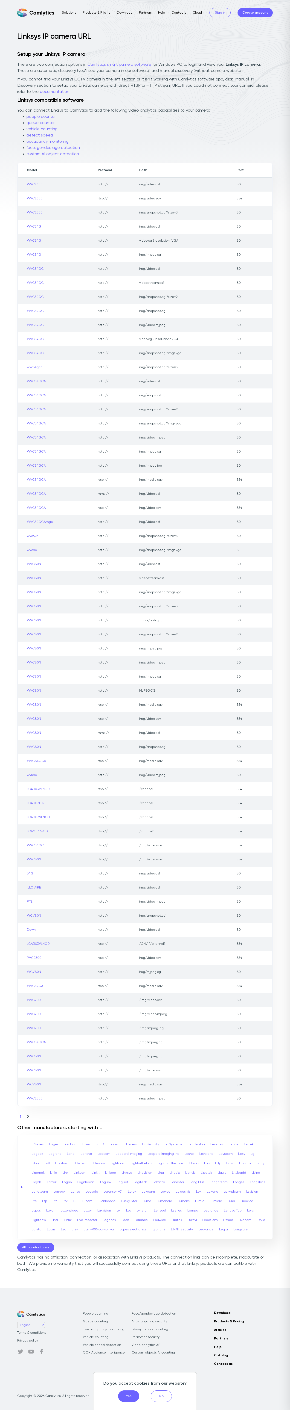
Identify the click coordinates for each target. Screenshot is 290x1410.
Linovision (144, 1172)
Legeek (37, 1153)
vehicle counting (42, 129)
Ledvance (206, 1229)
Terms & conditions (31, 1332)
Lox (198, 1191)
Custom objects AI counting (153, 1352)
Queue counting (95, 1321)
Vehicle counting (95, 1337)
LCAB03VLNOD (38, 789)
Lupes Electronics (133, 1229)
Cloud (197, 12)
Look (125, 1220)
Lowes (165, 1191)
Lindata (245, 1163)
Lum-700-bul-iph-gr (99, 1229)
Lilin (207, 1163)
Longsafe (240, 1229)
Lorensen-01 (113, 1191)
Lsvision (252, 1191)
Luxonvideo (69, 1210)
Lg (252, 1153)
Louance (141, 1220)
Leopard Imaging (129, 1153)
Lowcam (148, 1191)
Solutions (69, 12)
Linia (53, 1172)
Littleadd (239, 1172)
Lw (118, 1210)
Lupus (36, 1210)
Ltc (34, 1201)
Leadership (196, 1144)
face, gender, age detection (53, 148)
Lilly (217, 1163)
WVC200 (34, 1000)
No (161, 1396)
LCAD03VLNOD (38, 817)
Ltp (44, 1201)
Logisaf (122, 1182)
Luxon (50, 1210)
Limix (230, 1163)
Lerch (251, 1210)
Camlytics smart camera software (119, 64)
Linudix (174, 1172)
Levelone (206, 1153)
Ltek (75, 1229)
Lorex (132, 1191)
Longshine (258, 1182)
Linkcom (80, 1172)
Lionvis (190, 1172)
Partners (145, 12)
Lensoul (160, 1210)
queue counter (40, 123)
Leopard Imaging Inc (163, 1153)
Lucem (87, 1201)
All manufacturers (35, 1247)
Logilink (105, 1182)
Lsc (63, 1229)
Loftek (52, 1182)
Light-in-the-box (170, 1163)
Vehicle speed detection (102, 1345)
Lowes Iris (183, 1191)
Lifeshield (62, 1163)
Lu (74, 1201)
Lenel (71, 1153)
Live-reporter (87, 1220)
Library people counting (150, 1329)
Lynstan (142, 1210)
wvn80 (32, 775)
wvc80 (32, 550)
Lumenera (164, 1201)
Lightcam (118, 1163)
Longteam (40, 1191)
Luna (231, 1201)
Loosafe (92, 1191)
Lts (55, 1201)
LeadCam (210, 1220)
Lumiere (216, 1201)
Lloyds (36, 1182)
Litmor (228, 1220)
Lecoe (233, 1144)
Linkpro (110, 1172)
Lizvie (261, 1220)
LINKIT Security (182, 1229)
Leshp (189, 1153)
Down (31, 929)
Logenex (109, 1220)
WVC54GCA (36, 381)
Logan (67, 1182)
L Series (38, 1144)
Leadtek (216, 1144)
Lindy (260, 1163)
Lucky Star (129, 1201)
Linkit (96, 1172)
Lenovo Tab (233, 1210)
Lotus (51, 1229)
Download (125, 12)
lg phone (158, 1229)
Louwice (159, 1220)
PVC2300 (34, 958)
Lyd (128, 1210)
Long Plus (197, 1182)
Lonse (75, 1191)
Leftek (249, 1144)
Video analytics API (146, 1345)
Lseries (176, 1210)
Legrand (55, 1153)
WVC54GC (35, 268)
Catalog (221, 1355)
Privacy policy (27, 1340)
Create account (255, 12)
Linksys (127, 1172)
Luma (147, 1201)
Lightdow (39, 1220)
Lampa (192, 1210)
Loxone (212, 1191)
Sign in (220, 12)
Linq (161, 1172)
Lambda (70, 1144)
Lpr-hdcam (232, 1191)
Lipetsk (206, 1172)
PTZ (29, 901)
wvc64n (32, 536)
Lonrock (59, 1191)
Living (256, 1172)
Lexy (241, 1153)
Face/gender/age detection (154, 1313)
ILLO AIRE (34, 887)
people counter (41, 117)
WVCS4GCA (36, 761)
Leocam (104, 1153)
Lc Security (150, 1144)
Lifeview (99, 1163)
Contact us (223, 1364)
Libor (35, 1163)
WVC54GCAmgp (40, 522)
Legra (223, 1229)
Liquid (222, 1172)
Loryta (36, 1229)
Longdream (219, 1182)
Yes (128, 1396)
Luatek (176, 1220)
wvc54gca (35, 367)
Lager (53, 1144)
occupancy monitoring (47, 141)
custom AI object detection (52, 154)
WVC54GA (35, 986)
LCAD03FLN (35, 803)
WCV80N (34, 915)
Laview (131, 1144)
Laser (86, 1144)
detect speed (39, 135)
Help (161, 12)
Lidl (47, 1163)
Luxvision (104, 1210)
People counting (95, 1313)
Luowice (247, 1201)
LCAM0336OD (37, 831)
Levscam (226, 1153)
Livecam (244, 1220)
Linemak (38, 1172)
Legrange (211, 1210)
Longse (238, 1182)
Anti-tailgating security (149, 1321)
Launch (115, 1144)
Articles (220, 1330)
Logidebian (86, 1182)
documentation (54, 92)
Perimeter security (146, 1337)
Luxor (88, 1210)
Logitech (140, 1182)
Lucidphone (107, 1201)
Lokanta (159, 1182)
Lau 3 (100, 1144)
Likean (194, 1163)
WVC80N (34, 564)
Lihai (55, 1220)
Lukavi (192, 1220)
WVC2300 (35, 184)
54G (30, 873)
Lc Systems (173, 1144)
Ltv (65, 1201)
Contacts (178, 12)
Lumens (184, 1201)
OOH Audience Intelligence (104, 1352)
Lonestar (177, 1182)
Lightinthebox (141, 1163)
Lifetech (81, 1163)
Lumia (199, 1201)
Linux (68, 1220)
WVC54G (34, 226)
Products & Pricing (96, 12)
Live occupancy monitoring (103, 1329)
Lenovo (86, 1153)
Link (65, 1172)
